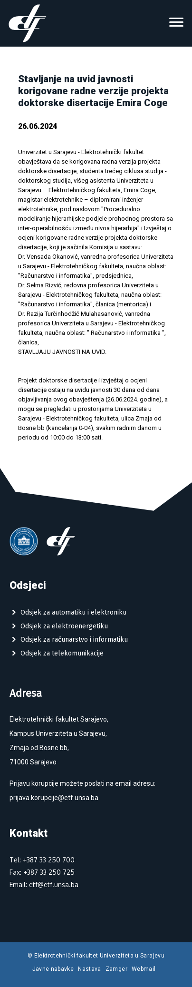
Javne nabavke (53, 969)
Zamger (116, 969)
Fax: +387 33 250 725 (42, 872)
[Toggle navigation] (176, 23)
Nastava (89, 969)
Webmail (144, 969)
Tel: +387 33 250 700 (42, 860)
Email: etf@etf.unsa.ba (44, 884)
